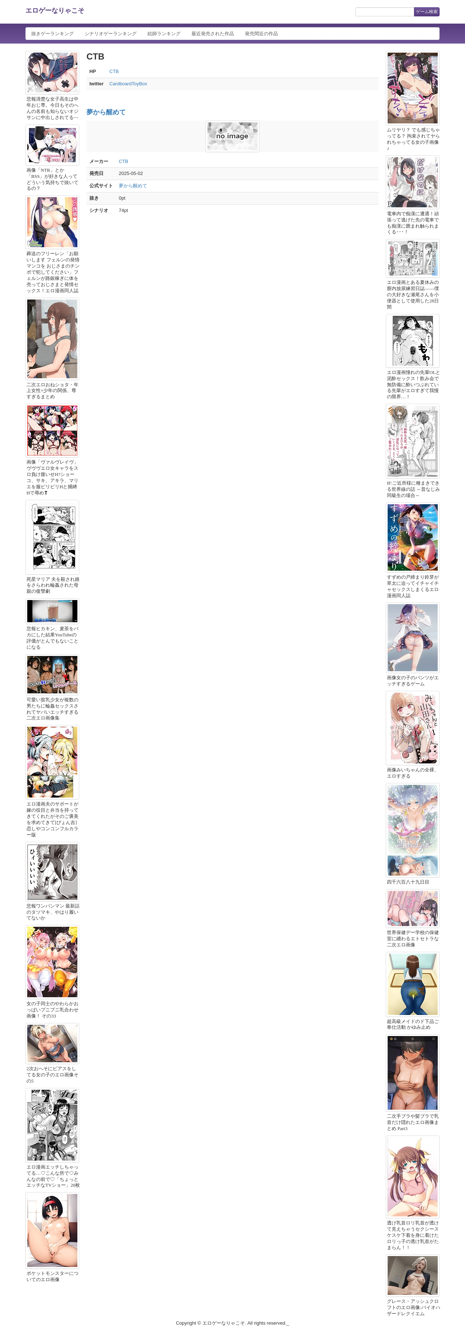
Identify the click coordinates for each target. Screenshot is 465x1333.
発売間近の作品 (261, 33)
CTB (114, 71)
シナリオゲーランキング (111, 33)
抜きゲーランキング (52, 33)
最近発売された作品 (212, 33)
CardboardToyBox (128, 83)
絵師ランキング (164, 33)
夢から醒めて (106, 112)
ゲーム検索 (427, 11)
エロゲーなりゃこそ (54, 10)
